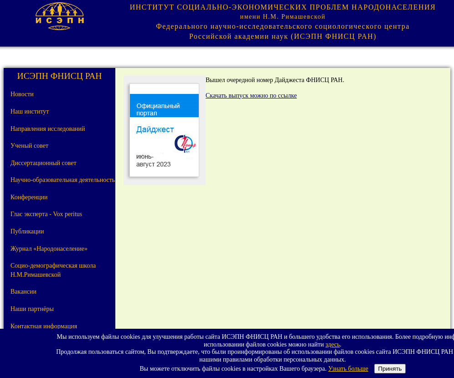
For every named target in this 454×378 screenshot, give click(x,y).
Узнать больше (348, 368)
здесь (332, 344)
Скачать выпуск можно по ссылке (251, 95)
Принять (390, 368)
